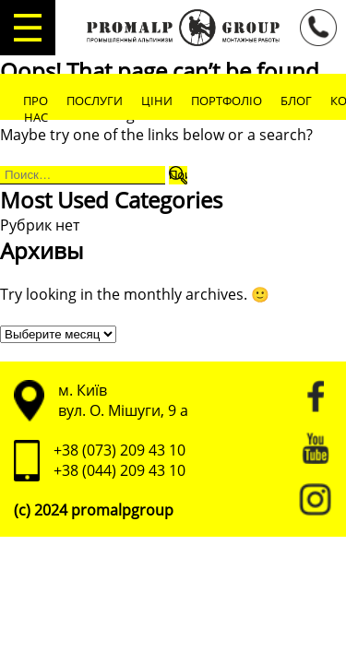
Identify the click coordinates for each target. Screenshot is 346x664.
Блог (296, 100)
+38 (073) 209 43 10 (119, 450)
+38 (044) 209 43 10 (119, 470)
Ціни (157, 100)
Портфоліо (226, 100)
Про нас (35, 108)
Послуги (94, 100)
